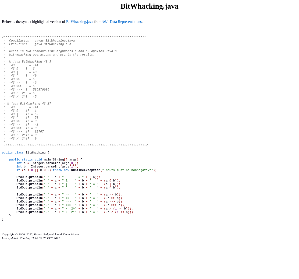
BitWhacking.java (79, 22)
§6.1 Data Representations (122, 22)
